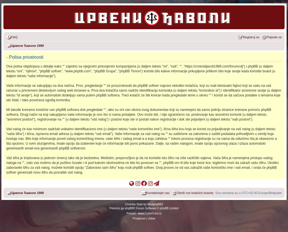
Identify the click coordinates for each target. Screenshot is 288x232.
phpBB (129, 208)
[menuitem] (12, 37)
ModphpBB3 (155, 204)
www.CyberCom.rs (150, 213)
